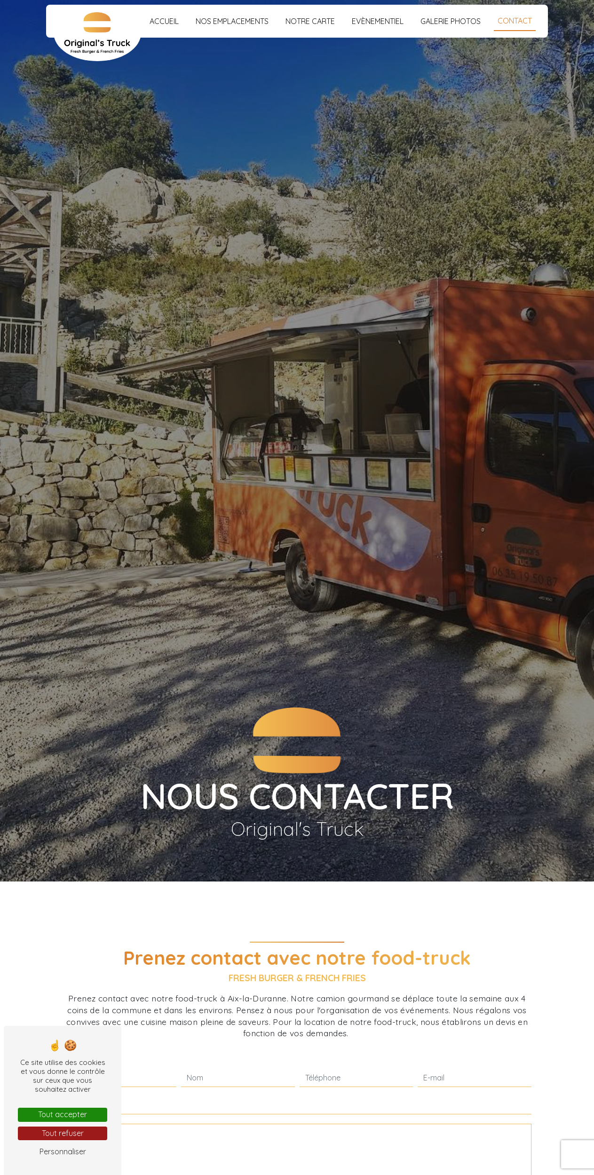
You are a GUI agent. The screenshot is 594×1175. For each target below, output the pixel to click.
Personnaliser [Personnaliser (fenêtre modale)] (63, 1151)
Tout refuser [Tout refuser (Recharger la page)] (63, 1133)
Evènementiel (378, 21)
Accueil (164, 21)
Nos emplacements (232, 21)
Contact (515, 20)
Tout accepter (62, 1114)
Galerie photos (450, 21)
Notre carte (310, 21)
